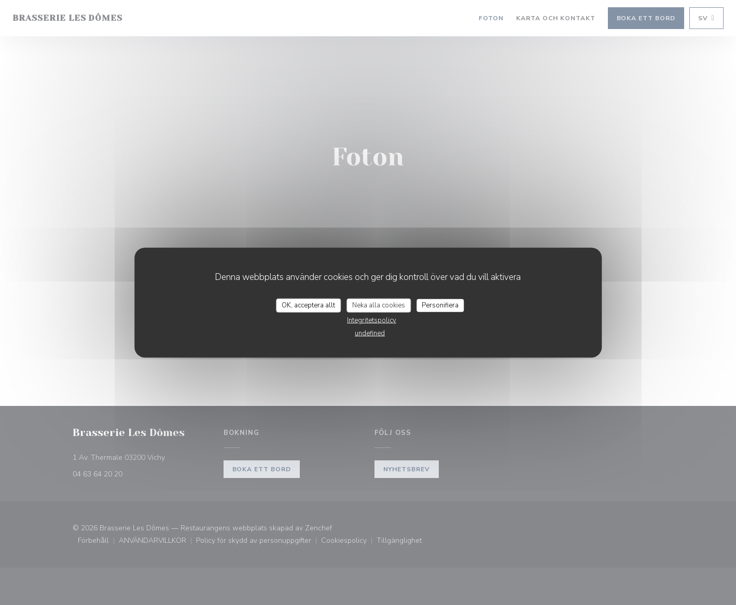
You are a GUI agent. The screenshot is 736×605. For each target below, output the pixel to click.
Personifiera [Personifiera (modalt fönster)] (440, 304)
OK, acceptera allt (308, 304)
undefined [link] (370, 333)
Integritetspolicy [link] (371, 320)
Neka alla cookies (378, 304)
